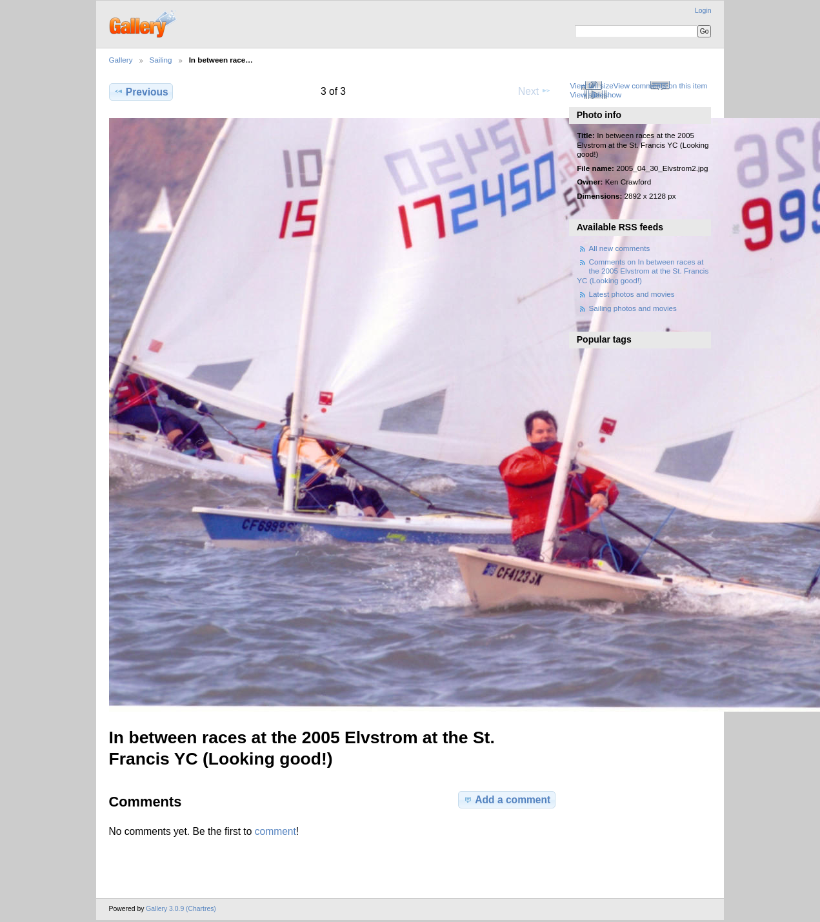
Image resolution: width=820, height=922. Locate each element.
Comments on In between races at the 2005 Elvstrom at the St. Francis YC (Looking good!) (642, 271)
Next (534, 91)
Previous (141, 91)
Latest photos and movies (632, 294)
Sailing (161, 59)
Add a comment (506, 799)
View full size (591, 85)
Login (703, 10)
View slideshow (595, 94)
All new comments (619, 248)
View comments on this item (660, 85)
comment (275, 831)
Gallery (121, 59)
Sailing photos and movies (633, 308)
